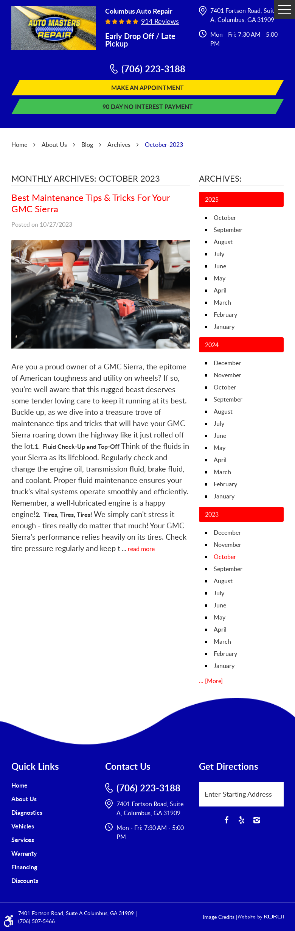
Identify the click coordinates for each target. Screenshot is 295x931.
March (222, 302)
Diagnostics (26, 812)
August (223, 242)
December (227, 363)
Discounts (24, 880)
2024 (212, 345)
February (225, 314)
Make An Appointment (147, 87)
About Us (54, 144)
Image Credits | (220, 916)
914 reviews (160, 21)
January (224, 326)
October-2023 (164, 144)
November (227, 375)
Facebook (226, 820)
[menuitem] (53, 785)
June (220, 266)
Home (19, 144)
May (219, 278)
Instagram (256, 820)
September (228, 230)
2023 (212, 514)
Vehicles (22, 826)
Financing (24, 866)
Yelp (241, 820)
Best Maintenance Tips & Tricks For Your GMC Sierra (90, 203)
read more (141, 549)
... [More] (211, 681)
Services (22, 839)
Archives (118, 144)
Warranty (24, 853)
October (225, 217)
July (219, 254)
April (220, 290)
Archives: (220, 178)
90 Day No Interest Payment (147, 106)
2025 (212, 199)
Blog (87, 144)
